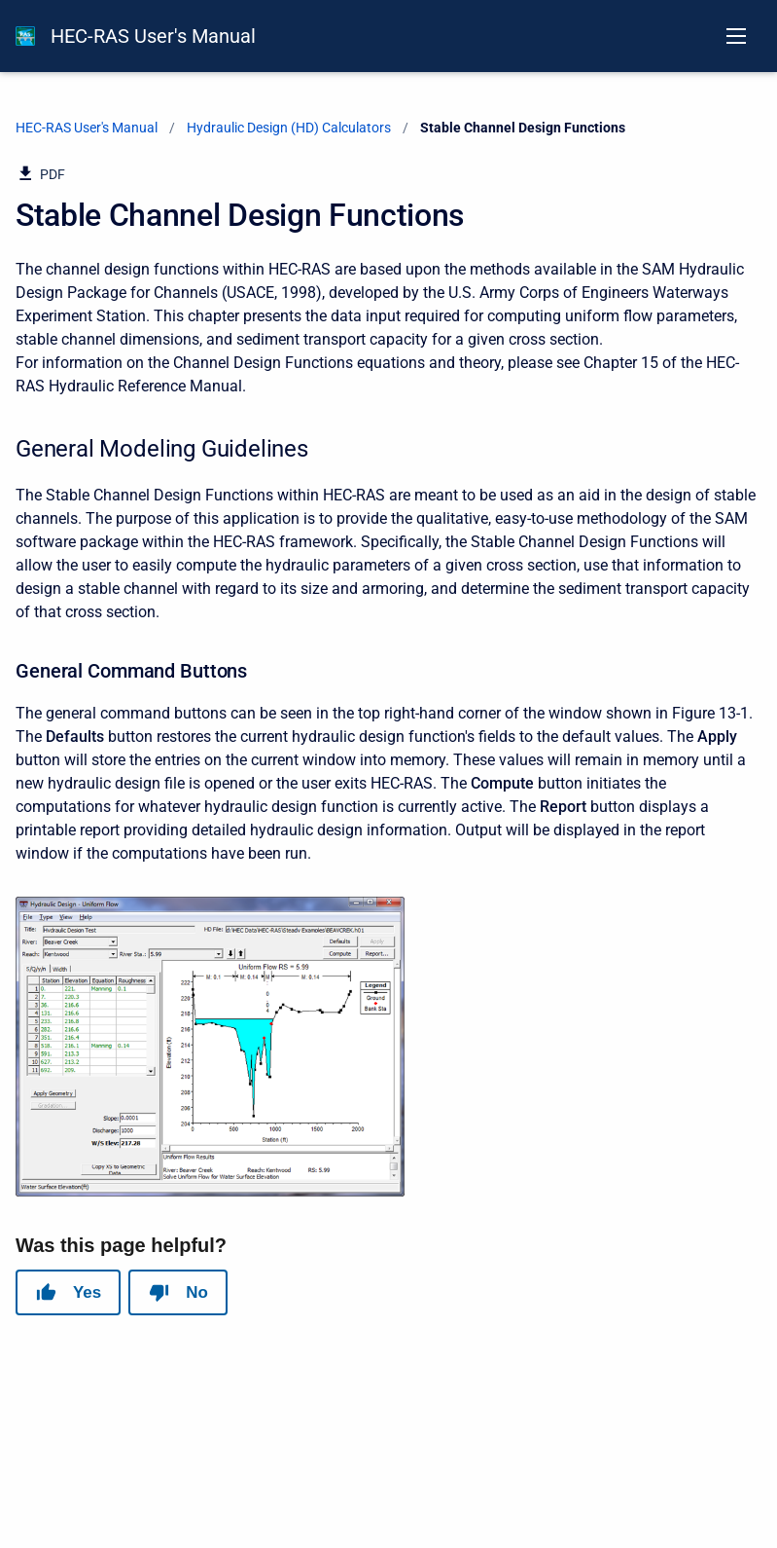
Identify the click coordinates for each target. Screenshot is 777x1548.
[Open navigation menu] (736, 36)
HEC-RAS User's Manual (153, 36)
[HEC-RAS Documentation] (25, 36)
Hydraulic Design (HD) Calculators (289, 127)
